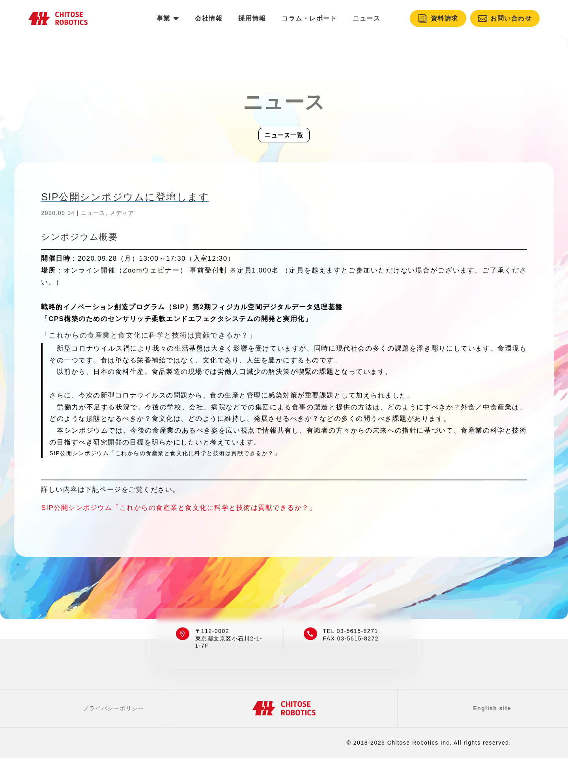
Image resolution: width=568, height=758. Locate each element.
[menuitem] (168, 18)
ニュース (93, 213)
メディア (122, 213)
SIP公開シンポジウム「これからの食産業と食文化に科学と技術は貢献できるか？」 (178, 508)
